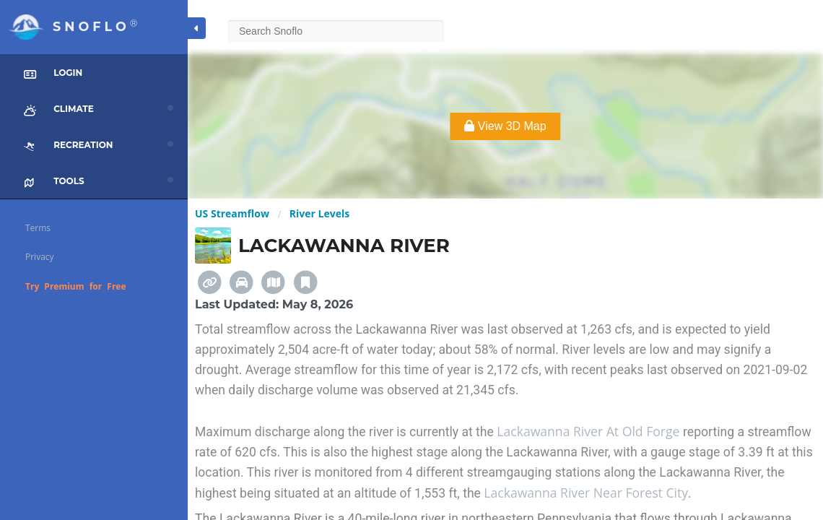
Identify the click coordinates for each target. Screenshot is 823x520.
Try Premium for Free (75, 286)
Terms (38, 228)
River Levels (319, 213)
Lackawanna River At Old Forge (590, 431)
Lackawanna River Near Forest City (586, 492)
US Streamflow (232, 213)
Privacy (39, 257)
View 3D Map (505, 126)
